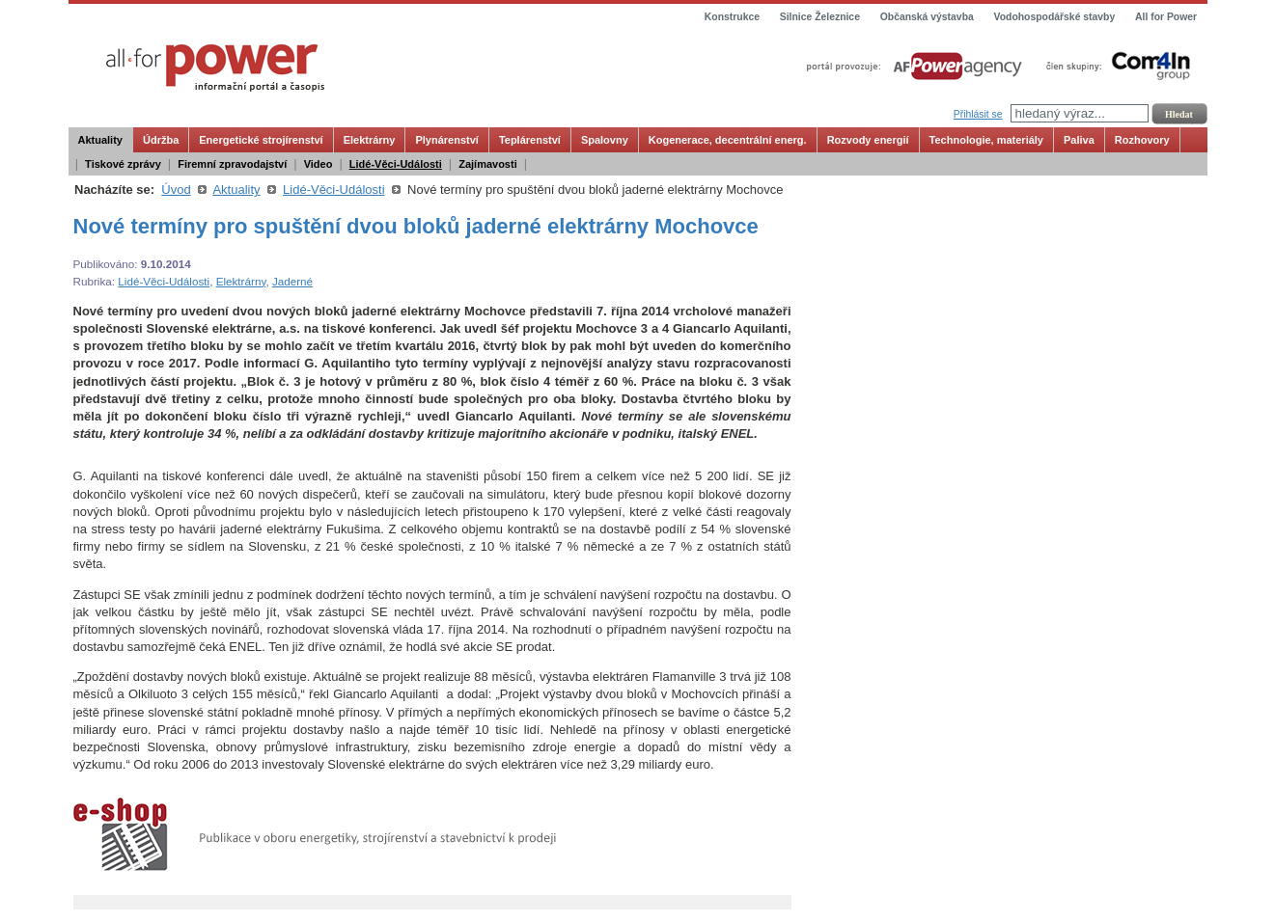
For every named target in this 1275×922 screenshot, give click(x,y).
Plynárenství (446, 140)
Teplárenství (530, 140)
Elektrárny (370, 140)
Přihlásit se (978, 114)
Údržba (161, 140)
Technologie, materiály (986, 140)
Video (318, 164)
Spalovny (604, 140)
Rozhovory (1142, 140)
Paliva (1079, 140)
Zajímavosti (487, 164)
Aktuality (100, 140)
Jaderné (292, 281)
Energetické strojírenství (260, 140)
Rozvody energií (868, 140)
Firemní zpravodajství (232, 164)
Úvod (175, 189)
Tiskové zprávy (123, 164)
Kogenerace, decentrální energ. (728, 140)
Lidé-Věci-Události (395, 164)
